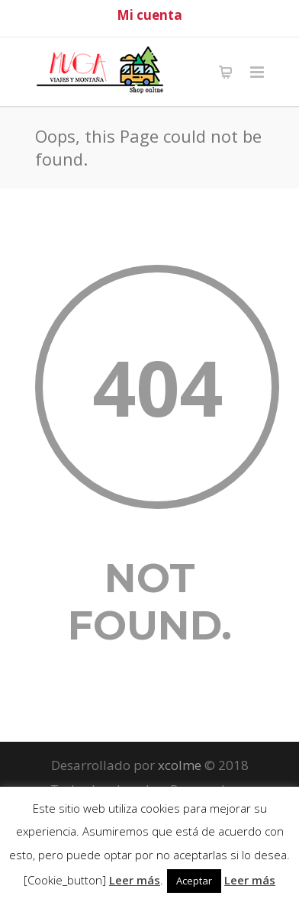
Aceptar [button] (194, 881)
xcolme (179, 765)
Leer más (134, 880)
